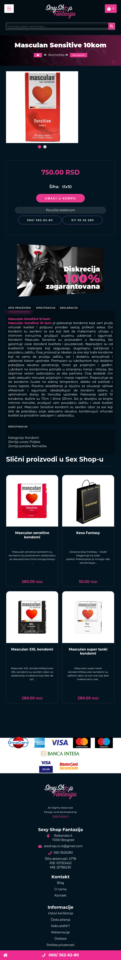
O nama (60, 889)
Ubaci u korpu (60, 198)
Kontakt (60, 895)
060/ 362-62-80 (40, 220)
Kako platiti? (60, 926)
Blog (60, 883)
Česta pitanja (60, 920)
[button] (39, 147)
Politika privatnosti (60, 945)
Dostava (60, 938)
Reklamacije (60, 932)
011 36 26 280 (82, 220)
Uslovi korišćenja (60, 913)
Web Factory (60, 816)
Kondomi (79, 55)
